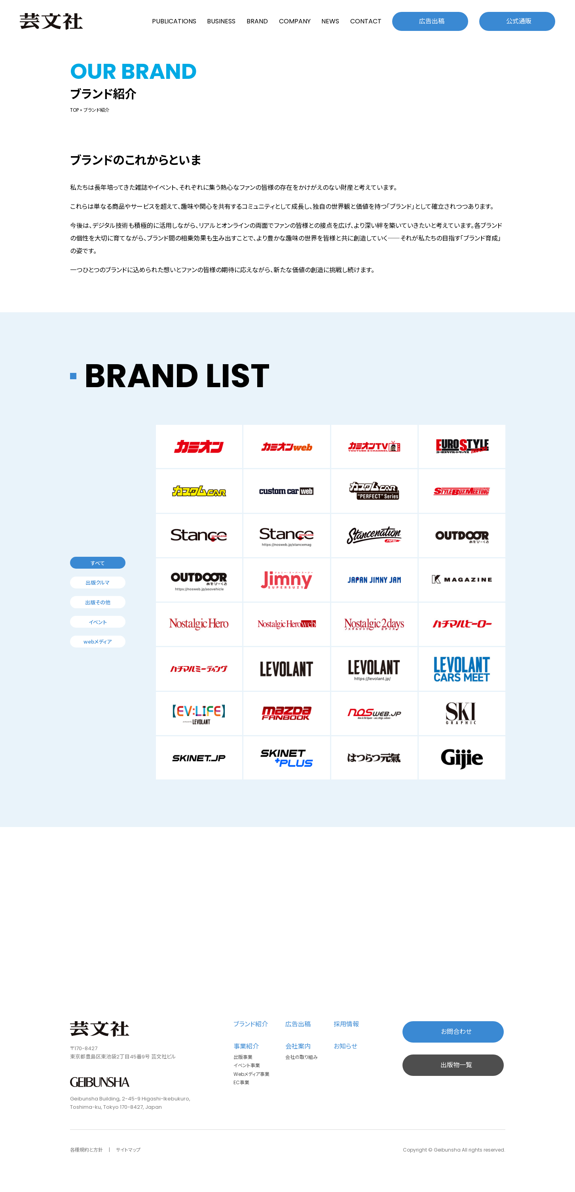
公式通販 (518, 21)
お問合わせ (456, 1031)
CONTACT (365, 21)
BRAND (257, 21)
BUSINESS (221, 21)
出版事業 (242, 1057)
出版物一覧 (456, 1065)
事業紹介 (246, 1046)
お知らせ (345, 1046)
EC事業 (241, 1082)
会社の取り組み (301, 1057)
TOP (74, 110)
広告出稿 (431, 21)
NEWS (330, 21)
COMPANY (295, 21)
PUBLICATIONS (174, 21)
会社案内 (298, 1046)
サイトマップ (128, 1149)
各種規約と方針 (86, 1149)
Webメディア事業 (251, 1074)
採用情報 (346, 1024)
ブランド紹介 (250, 1024)
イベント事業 (246, 1065)
